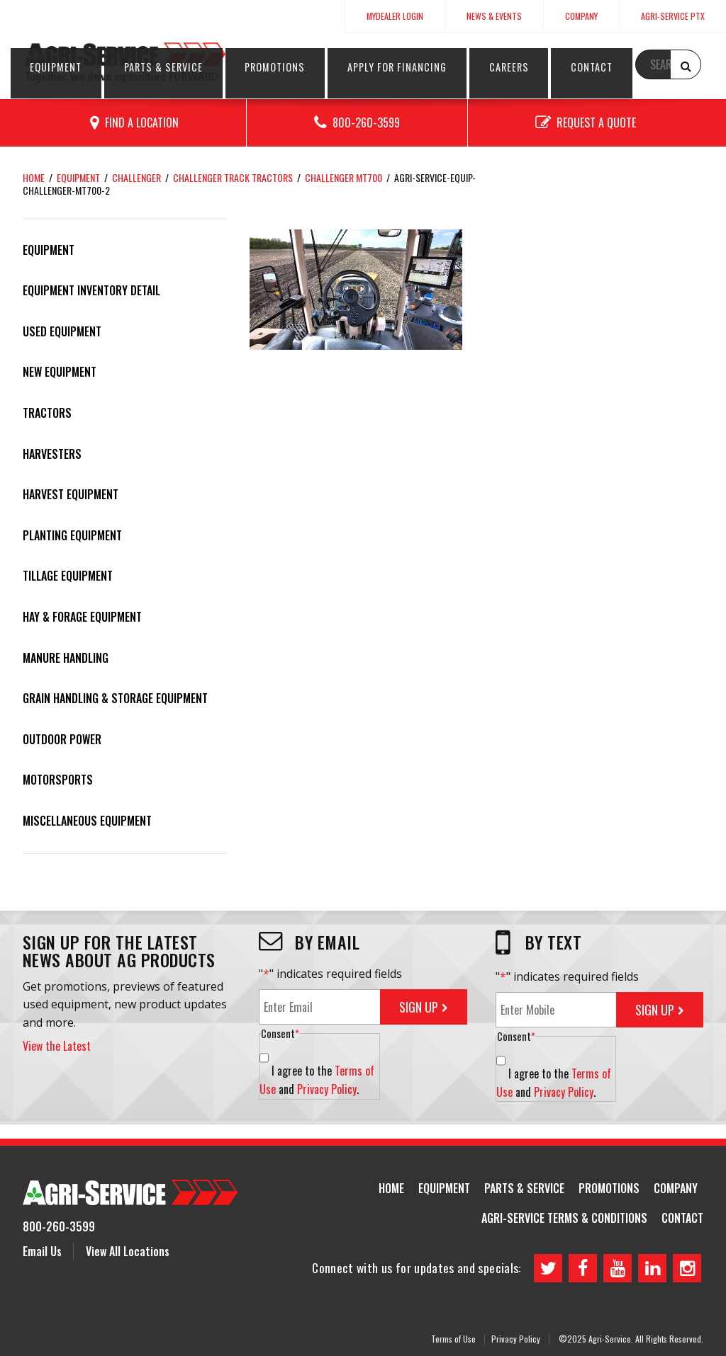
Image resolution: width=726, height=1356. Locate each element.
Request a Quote (596, 122)
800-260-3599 (366, 122)
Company (581, 16)
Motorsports (58, 779)
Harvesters (52, 453)
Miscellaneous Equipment (87, 820)
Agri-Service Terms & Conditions (564, 1217)
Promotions (430, 66)
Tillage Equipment (68, 575)
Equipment (280, 66)
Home (34, 177)
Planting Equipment (72, 535)
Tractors (47, 412)
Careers (592, 66)
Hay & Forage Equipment (82, 616)
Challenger (136, 177)
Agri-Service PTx (673, 16)
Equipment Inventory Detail (91, 290)
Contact (644, 66)
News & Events (494, 16)
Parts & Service (353, 66)
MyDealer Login (395, 16)
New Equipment (59, 371)
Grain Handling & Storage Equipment (115, 698)
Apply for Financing (516, 66)
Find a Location (142, 122)
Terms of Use (453, 1338)
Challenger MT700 (343, 177)
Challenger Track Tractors (233, 177)
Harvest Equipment (70, 494)
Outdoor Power (62, 739)
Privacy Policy (327, 1089)
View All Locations (127, 1251)
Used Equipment (62, 331)
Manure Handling (65, 657)
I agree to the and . (316, 1080)
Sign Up (418, 1007)
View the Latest (57, 1045)
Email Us (42, 1251)
